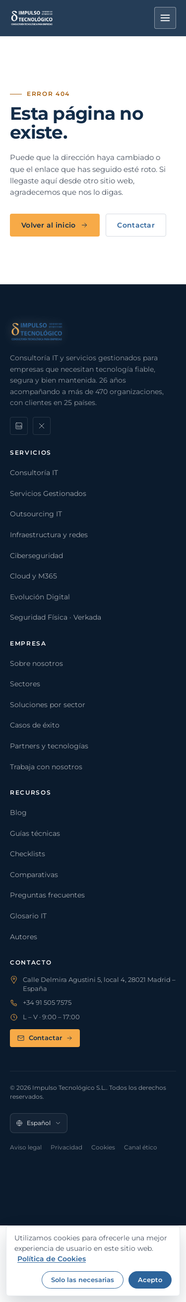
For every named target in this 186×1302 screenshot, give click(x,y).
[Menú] (165, 18)
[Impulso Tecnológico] (32, 18)
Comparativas (34, 874)
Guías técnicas (35, 833)
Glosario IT (28, 915)
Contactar (136, 225)
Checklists (27, 853)
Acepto (150, 1280)
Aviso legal (26, 1147)
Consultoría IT (34, 472)
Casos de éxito (35, 725)
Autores (23, 936)
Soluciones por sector (47, 704)
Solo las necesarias (82, 1280)
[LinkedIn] (19, 426)
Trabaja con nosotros (46, 766)
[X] (42, 426)
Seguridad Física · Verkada (55, 617)
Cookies (103, 1147)
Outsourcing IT (36, 513)
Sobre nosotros (36, 663)
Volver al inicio (54, 225)
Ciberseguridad (36, 555)
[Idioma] (38, 1123)
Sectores (25, 683)
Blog (18, 812)
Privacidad (66, 1147)
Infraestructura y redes (49, 534)
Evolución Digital (40, 596)
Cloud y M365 (33, 575)
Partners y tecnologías (49, 745)
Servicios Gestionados (48, 493)
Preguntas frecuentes (47, 895)
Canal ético (140, 1147)
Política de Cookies (51, 1258)
